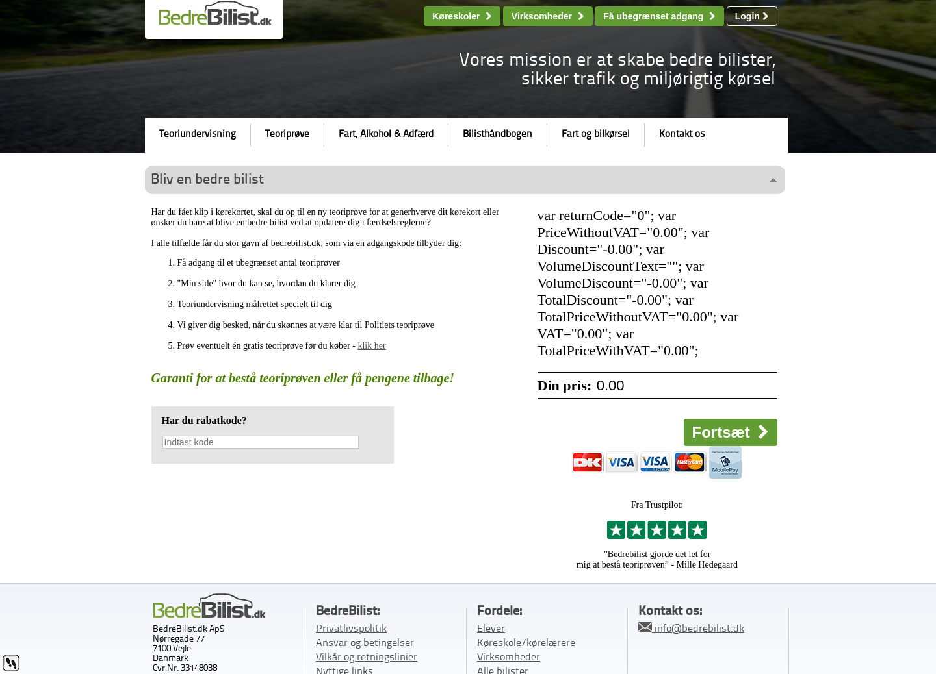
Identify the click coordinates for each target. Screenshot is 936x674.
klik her (371, 346)
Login (752, 16)
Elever (491, 629)
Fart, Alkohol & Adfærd (386, 135)
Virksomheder (548, 16)
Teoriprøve (287, 135)
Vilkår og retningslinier (366, 658)
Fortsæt (730, 432)
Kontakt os (682, 135)
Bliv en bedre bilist (207, 180)
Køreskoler (462, 16)
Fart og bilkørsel (596, 135)
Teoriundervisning (197, 135)
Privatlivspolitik (351, 629)
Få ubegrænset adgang (659, 16)
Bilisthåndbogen (497, 135)
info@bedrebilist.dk (691, 628)
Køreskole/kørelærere (526, 643)
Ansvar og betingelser (365, 643)
